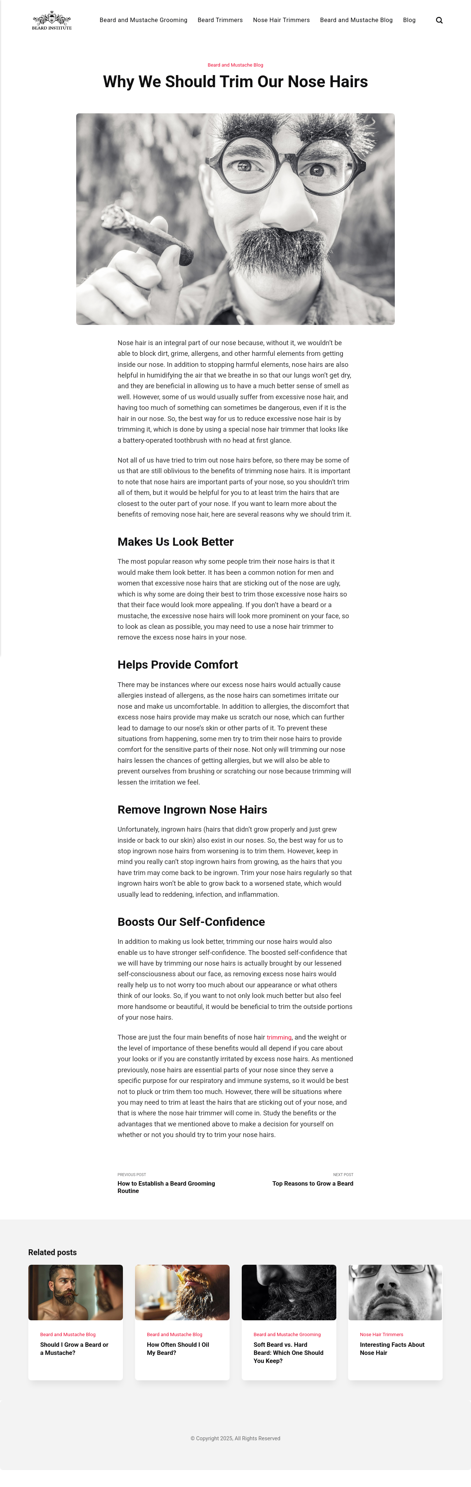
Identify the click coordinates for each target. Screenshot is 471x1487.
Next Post (294, 1181)
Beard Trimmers (220, 20)
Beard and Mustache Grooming (144, 20)
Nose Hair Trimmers (281, 20)
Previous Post (177, 1185)
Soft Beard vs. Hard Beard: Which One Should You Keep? (283, 1370)
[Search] (439, 20)
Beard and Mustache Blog (356, 20)
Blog (409, 20)
